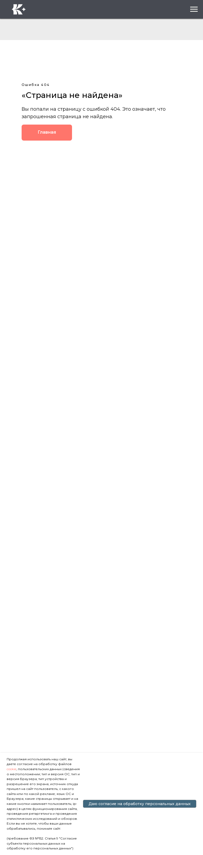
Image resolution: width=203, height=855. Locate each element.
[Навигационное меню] (194, 9)
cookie (11, 769)
